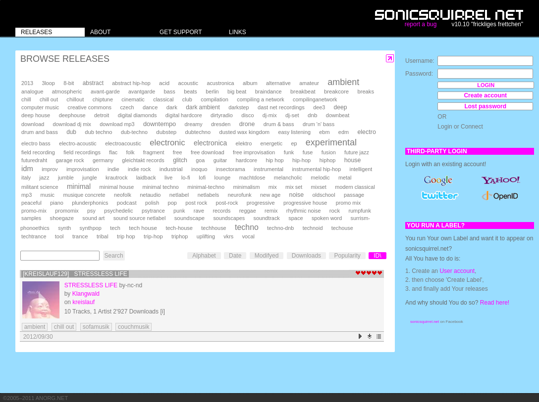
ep (294, 143)
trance (80, 236)
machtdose (252, 177)
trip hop (126, 236)
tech (115, 228)
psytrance (153, 211)
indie (113, 169)
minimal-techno (205, 187)
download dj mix (72, 124)
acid (164, 83)
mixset (318, 187)
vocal (248, 236)
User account (457, 271)
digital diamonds (137, 115)
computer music (40, 107)
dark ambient (203, 107)
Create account (485, 95)
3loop (48, 83)
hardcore (247, 160)
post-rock (227, 203)
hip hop (275, 160)
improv (49, 169)
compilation (214, 99)
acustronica (220, 83)
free (177, 152)
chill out (49, 99)
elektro (244, 143)
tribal (102, 236)
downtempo (159, 124)
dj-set (292, 115)
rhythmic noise (303, 211)
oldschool (323, 195)
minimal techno (161, 187)
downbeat (337, 115)
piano (56, 203)
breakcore (336, 91)
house (352, 160)
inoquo (199, 169)
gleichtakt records (143, 160)
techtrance (33, 236)
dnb (312, 115)
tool (59, 236)
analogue (32, 91)
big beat (236, 91)
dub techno (98, 132)
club (187, 99)
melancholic (288, 177)
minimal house (117, 187)
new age (270, 195)
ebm (324, 132)
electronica (210, 143)
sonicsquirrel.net (424, 321)
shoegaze (62, 218)
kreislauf (83, 302)
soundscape (189, 218)
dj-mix (270, 115)
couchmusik (133, 326)
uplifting (206, 236)
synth (64, 228)
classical (163, 99)
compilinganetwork (315, 99)
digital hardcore (183, 115)
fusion (329, 152)
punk (179, 211)
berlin (212, 91)
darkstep (238, 107)
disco (247, 115)
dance (150, 107)
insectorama (230, 169)
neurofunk (240, 195)
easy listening (294, 132)
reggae (247, 211)
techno (247, 227)
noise (296, 194)
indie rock (139, 169)
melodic (320, 177)
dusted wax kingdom (244, 132)
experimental (331, 142)
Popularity (347, 255)
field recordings (82, 152)
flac (113, 152)
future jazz (356, 152)
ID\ (377, 255)
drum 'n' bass (318, 124)
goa (200, 160)
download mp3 (117, 124)
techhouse (213, 228)
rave (199, 211)
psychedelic (118, 211)
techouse (342, 228)
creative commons (90, 107)
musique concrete (84, 195)
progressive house (305, 203)
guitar (220, 160)
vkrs (228, 236)
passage (354, 195)
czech (127, 107)
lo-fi (185, 177)
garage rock (70, 160)
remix (271, 211)
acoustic (188, 83)
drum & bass (279, 124)
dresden (220, 124)
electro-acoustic (78, 143)
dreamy (194, 124)
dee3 (319, 107)
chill (26, 99)
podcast (127, 203)
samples (31, 218)
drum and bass (39, 132)
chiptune (103, 99)
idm (27, 169)
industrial (171, 169)
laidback (146, 177)
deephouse (72, 115)
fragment (153, 152)
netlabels (208, 195)
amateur (309, 83)
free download (207, 152)
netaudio (150, 195)
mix (273, 187)
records (221, 211)
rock (334, 211)
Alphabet (204, 255)
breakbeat (303, 91)
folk (130, 152)
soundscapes (229, 218)
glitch (180, 160)
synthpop (91, 228)
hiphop (328, 160)
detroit (101, 115)
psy (91, 211)
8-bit (68, 83)
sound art (93, 218)
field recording (38, 152)
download (32, 124)
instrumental (268, 169)
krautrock (116, 177)
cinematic (133, 99)
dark (171, 107)
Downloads (306, 255)
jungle (89, 177)
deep (340, 107)
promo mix (348, 203)
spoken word (327, 218)
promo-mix (34, 211)
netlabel (179, 195)
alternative (278, 83)
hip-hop (301, 160)
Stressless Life (90, 285)
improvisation (82, 169)
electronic (167, 142)
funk (289, 152)
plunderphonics (90, 203)
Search (114, 255)
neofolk (122, 195)
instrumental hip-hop (316, 169)
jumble (66, 177)
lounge (223, 177)
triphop (179, 236)
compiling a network (260, 99)
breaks (365, 91)
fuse (308, 152)
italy (26, 177)
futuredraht (34, 160)
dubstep (166, 132)
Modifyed (267, 255)
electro (366, 132)
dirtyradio (222, 115)
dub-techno (134, 132)
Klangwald (86, 293)
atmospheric (67, 91)
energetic (271, 143)
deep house (35, 115)
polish (152, 203)
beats (190, 91)
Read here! (494, 302)
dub (71, 132)
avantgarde (141, 91)
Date (235, 255)
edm (343, 132)
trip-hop (153, 236)
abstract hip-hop (131, 83)
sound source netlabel (139, 218)
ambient (343, 82)
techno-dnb (280, 228)
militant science (39, 187)
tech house (143, 227)
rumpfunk (359, 211)
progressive (261, 203)
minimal (79, 186)
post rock (196, 203)
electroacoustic (123, 143)
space (295, 218)
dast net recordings (281, 107)
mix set (293, 187)
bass (169, 91)
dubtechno (198, 132)
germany (103, 160)
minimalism (246, 187)
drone (247, 124)
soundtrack (266, 218)
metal (344, 177)
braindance (268, 91)
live (168, 177)
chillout (75, 99)
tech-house (179, 228)
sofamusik (96, 326)
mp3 (26, 195)
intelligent (361, 169)
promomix (66, 211)
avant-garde (105, 91)
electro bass (36, 143)
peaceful (31, 203)
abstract (93, 83)
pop (172, 203)
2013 (27, 83)
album (250, 83)
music (47, 195)
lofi (202, 177)
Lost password (485, 106)
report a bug (421, 24)
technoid (313, 228)
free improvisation (254, 152)
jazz (45, 177)
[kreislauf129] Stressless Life (75, 273)
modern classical (355, 187)
